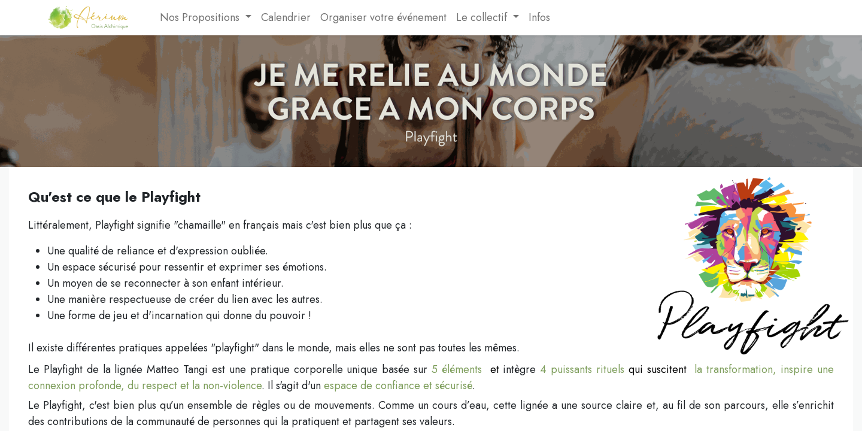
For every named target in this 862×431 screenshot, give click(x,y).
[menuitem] (150, 18)
